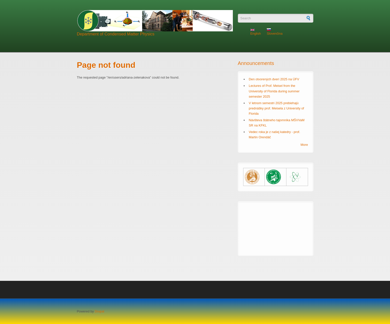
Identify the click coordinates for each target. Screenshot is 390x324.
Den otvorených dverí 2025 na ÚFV (274, 79)
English (255, 32)
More (304, 145)
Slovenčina (275, 32)
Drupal (99, 311)
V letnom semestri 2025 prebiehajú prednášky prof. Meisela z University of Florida (276, 108)
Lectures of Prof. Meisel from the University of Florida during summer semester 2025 (274, 91)
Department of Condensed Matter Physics (116, 34)
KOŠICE (275, 225)
